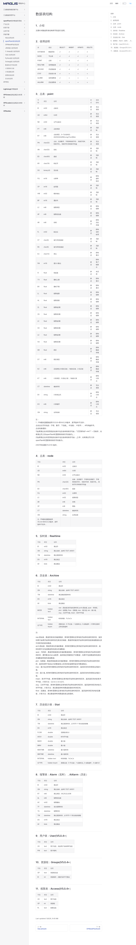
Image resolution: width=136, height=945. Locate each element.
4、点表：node (116, 27)
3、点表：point (116, 24)
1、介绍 (113, 17)
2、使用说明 (115, 20)
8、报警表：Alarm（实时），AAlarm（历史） (122, 41)
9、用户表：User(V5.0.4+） (120, 44)
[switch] (124, 3)
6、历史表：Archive (117, 34)
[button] (14, 9)
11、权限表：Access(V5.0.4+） (121, 51)
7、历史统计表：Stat (118, 37)
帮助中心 (14, 3)
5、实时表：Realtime (118, 30)
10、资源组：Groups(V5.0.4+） (122, 47)
